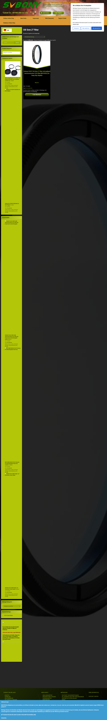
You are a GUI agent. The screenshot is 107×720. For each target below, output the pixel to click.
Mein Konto (23, 18)
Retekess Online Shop (9, 23)
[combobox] (11, 52)
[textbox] (11, 53)
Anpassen (76, 28)
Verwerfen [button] (3, 718)
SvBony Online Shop (8, 18)
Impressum (36, 18)
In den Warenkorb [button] (37, 94)
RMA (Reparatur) (49, 18)
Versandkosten (29, 88)
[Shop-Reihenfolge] (34, 36)
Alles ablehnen (85, 28)
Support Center (62, 18)
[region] (87, 17)
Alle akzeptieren (97, 28)
